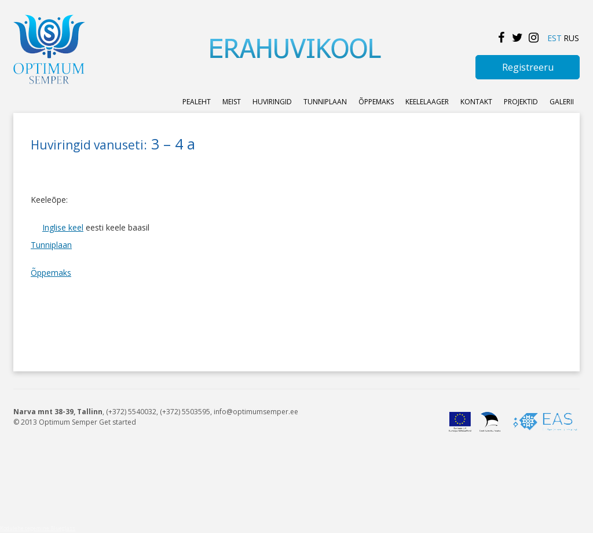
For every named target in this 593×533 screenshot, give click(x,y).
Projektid (521, 102)
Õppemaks (51, 272)
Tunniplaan (325, 102)
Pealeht (196, 102)
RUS (571, 37)
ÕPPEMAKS (376, 102)
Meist (231, 102)
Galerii (562, 102)
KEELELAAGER (427, 102)
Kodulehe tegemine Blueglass (37, 528)
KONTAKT (476, 102)
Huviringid (272, 102)
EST (554, 37)
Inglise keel (62, 227)
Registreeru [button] (528, 67)
